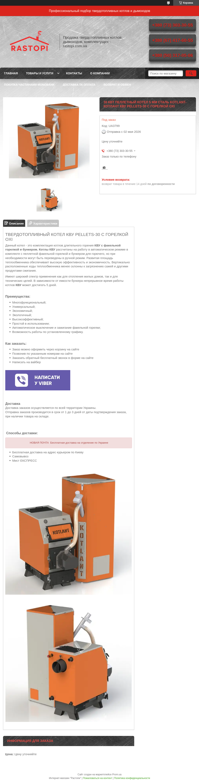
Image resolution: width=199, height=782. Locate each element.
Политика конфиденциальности (132, 778)
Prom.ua (116, 774)
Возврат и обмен (117, 84)
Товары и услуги (39, 73)
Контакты (74, 73)
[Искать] (191, 73)
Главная (11, 73)
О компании (100, 73)
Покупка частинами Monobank (29, 84)
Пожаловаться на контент (97, 778)
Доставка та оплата (79, 84)
